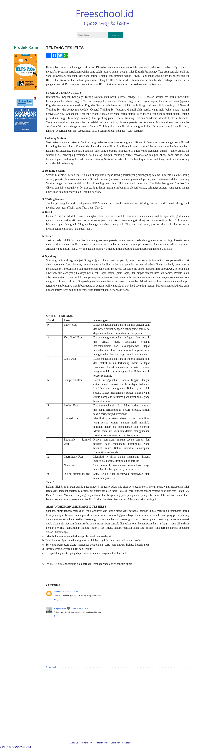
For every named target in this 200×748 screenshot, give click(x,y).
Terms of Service (102, 743)
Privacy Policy (86, 743)
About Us (74, 743)
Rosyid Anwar (60, 608)
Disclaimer (115, 743)
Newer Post (51, 667)
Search (115, 35)
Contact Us (126, 743)
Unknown (58, 592)
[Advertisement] (100, 712)
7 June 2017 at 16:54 (79, 608)
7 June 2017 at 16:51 (72, 592)
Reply (56, 599)
